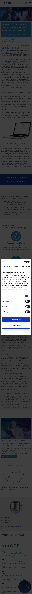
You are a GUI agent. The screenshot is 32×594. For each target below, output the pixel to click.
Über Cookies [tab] (26, 266)
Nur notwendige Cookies (16, 331)
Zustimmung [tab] (6, 266)
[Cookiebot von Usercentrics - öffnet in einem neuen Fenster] (23, 262)
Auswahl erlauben (15, 325)
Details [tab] (16, 266)
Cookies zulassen (16, 319)
